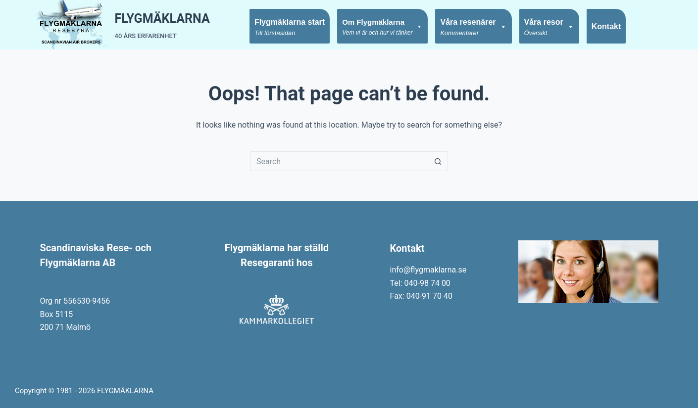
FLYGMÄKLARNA (162, 18)
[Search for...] (339, 161)
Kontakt (606, 26)
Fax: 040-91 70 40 (421, 296)
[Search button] (438, 161)
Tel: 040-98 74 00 (420, 283)
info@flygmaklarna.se (428, 269)
